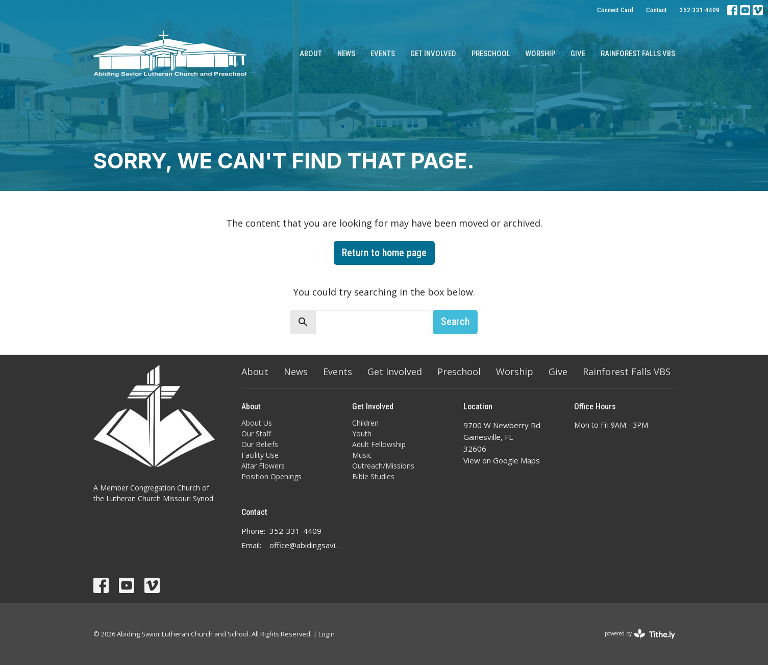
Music (361, 455)
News (346, 53)
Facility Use (260, 455)
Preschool (491, 53)
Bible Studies (373, 476)
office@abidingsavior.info (305, 545)
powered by (640, 634)
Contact (656, 10)
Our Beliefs (259, 444)
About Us (256, 423)
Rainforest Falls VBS (638, 53)
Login (326, 633)
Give (578, 53)
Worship (540, 53)
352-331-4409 (700, 10)
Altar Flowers (263, 466)
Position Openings (271, 476)
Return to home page (384, 253)
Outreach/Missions (383, 466)
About (311, 53)
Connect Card (615, 10)
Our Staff (256, 433)
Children (365, 423)
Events (382, 53)
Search (455, 321)
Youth (361, 433)
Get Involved (433, 53)
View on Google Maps (501, 460)
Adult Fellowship (379, 444)
